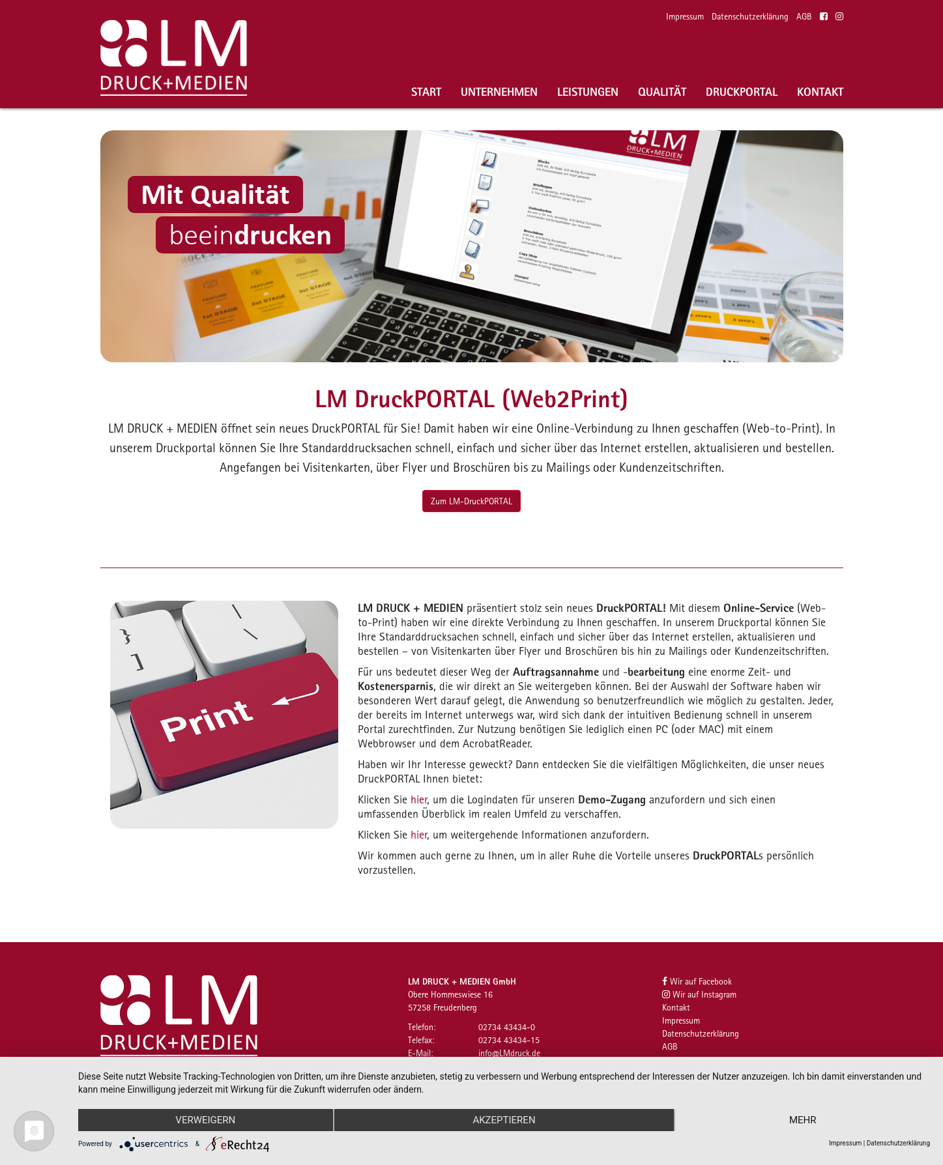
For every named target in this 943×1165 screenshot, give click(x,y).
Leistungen (587, 91)
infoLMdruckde (509, 1053)
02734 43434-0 (506, 1027)
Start (426, 91)
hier (419, 799)
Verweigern (205, 1120)
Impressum (685, 16)
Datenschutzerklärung (750, 16)
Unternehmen (499, 91)
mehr (803, 1120)
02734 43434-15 (509, 1040)
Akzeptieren (503, 1120)
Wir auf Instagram (699, 994)
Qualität (662, 91)
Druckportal (741, 91)
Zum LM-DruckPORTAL (471, 501)
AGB (804, 16)
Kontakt (820, 91)
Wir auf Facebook (697, 981)
